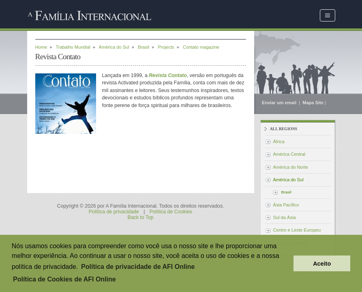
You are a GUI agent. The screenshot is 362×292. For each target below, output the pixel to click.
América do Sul (114, 47)
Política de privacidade (114, 212)
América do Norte (290, 167)
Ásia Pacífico (286, 204)
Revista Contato (168, 75)
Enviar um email (280, 102)
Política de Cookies (171, 212)
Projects (166, 47)
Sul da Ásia (284, 217)
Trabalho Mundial (73, 47)
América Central (289, 154)
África (279, 141)
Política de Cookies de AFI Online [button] (64, 279)
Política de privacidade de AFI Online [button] (138, 266)
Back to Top (140, 217)
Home (41, 47)
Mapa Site (312, 102)
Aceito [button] (322, 263)
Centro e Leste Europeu (297, 230)
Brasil (143, 47)
